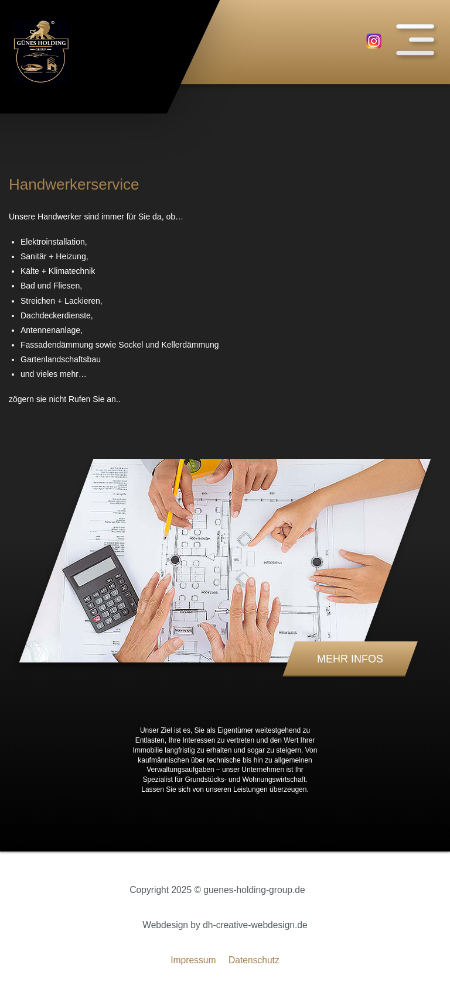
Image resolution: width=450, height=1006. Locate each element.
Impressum (193, 960)
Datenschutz (254, 960)
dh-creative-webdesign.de (255, 925)
